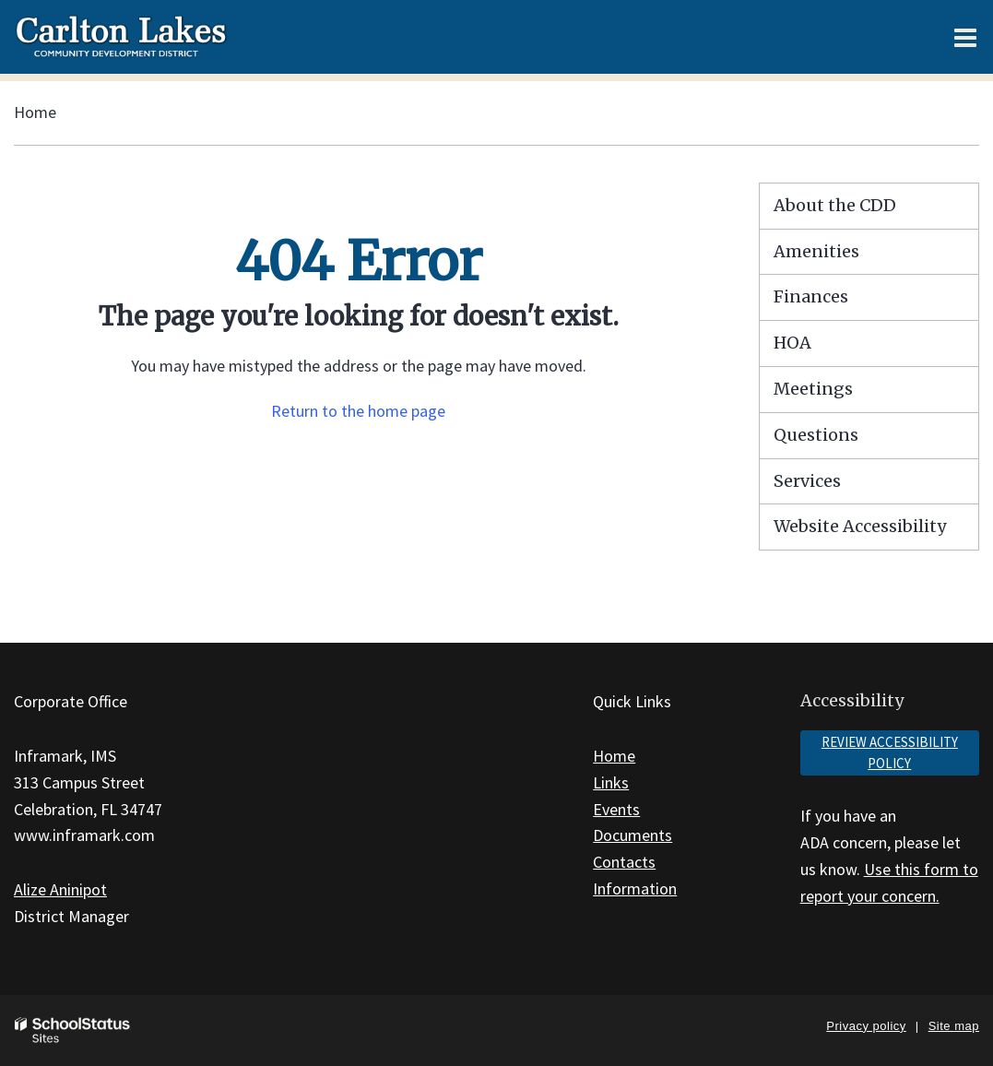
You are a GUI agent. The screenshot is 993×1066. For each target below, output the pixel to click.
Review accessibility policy (890, 752)
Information (635, 888)
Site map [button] (953, 1026)
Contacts (624, 861)
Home (35, 112)
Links (611, 782)
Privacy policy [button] (865, 1026)
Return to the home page (358, 410)
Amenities (816, 251)
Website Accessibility (860, 526)
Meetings (813, 388)
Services (807, 481)
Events (616, 809)
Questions (816, 434)
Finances (811, 296)
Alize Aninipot (60, 889)
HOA (792, 342)
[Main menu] (965, 37)
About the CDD (835, 205)
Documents (632, 835)
